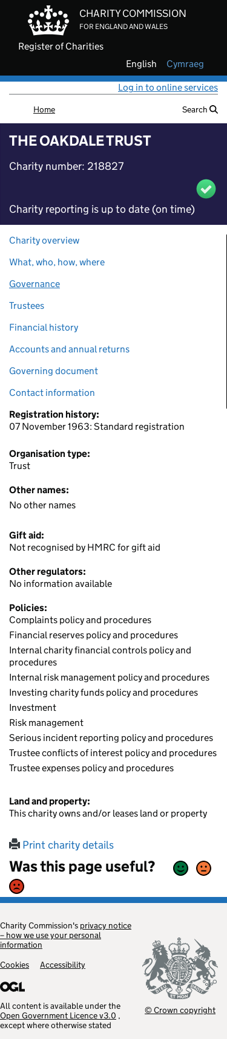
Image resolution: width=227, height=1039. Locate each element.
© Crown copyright (180, 1010)
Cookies (14, 964)
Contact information (52, 392)
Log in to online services (168, 87)
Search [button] (200, 109)
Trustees (26, 305)
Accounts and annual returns (69, 349)
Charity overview (44, 240)
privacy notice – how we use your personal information (65, 935)
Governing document (53, 371)
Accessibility (62, 964)
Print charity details (61, 845)
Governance (34, 284)
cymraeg (185, 64)
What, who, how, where (57, 262)
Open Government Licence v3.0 (58, 1015)
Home (44, 109)
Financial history (43, 327)
